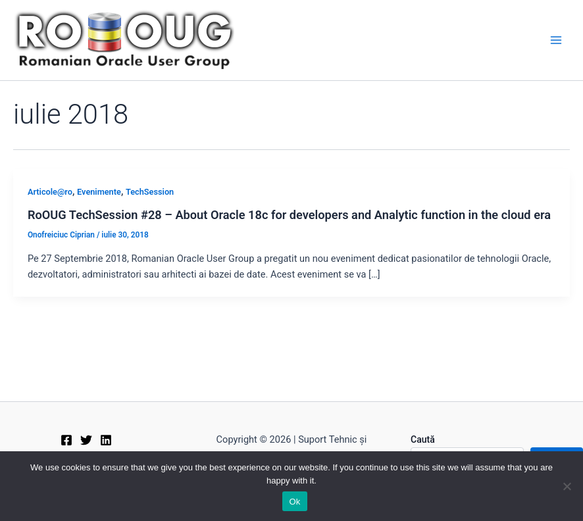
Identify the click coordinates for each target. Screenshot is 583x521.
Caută (423, 439)
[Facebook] (66, 440)
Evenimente (99, 192)
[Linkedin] (106, 440)
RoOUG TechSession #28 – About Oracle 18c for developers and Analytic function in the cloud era (289, 215)
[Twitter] (86, 440)
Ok (294, 502)
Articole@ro (50, 192)
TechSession (150, 192)
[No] (566, 486)
